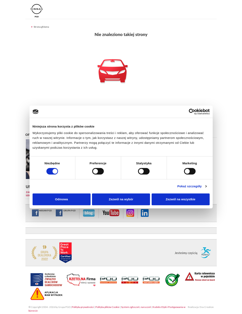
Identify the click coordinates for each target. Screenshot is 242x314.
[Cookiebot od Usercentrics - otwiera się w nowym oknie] (192, 112)
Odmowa (61, 199)
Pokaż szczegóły (189, 186)
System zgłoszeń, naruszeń (136, 307)
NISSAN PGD (42, 213)
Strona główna (41, 26)
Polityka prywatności (83, 307)
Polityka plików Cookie (107, 307)
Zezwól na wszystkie (180, 199)
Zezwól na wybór (121, 199)
